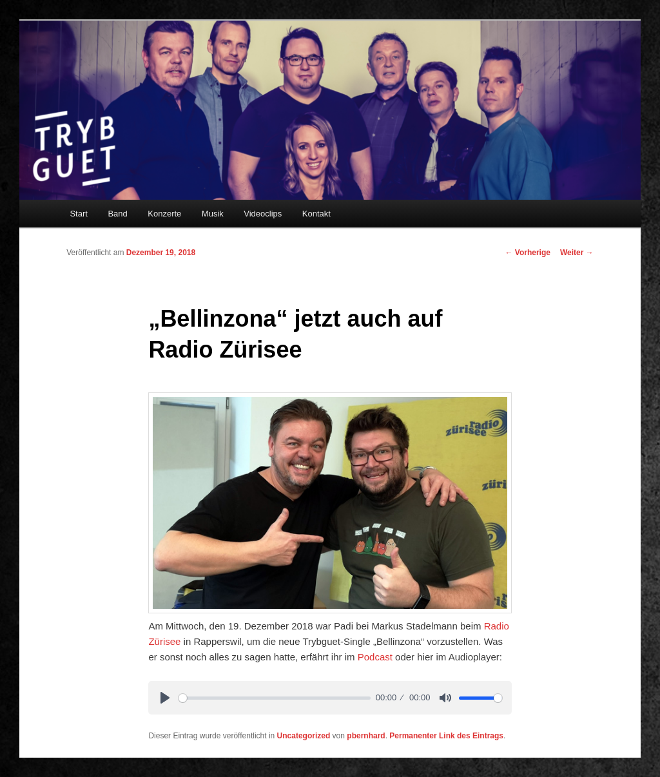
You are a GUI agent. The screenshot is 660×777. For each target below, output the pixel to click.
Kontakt (316, 213)
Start (78, 213)
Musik (213, 213)
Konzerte (164, 213)
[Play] (165, 697)
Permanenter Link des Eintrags (446, 735)
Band (117, 213)
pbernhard (366, 735)
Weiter (577, 252)
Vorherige (527, 252)
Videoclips (263, 213)
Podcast (375, 656)
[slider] (275, 698)
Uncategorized (304, 735)
